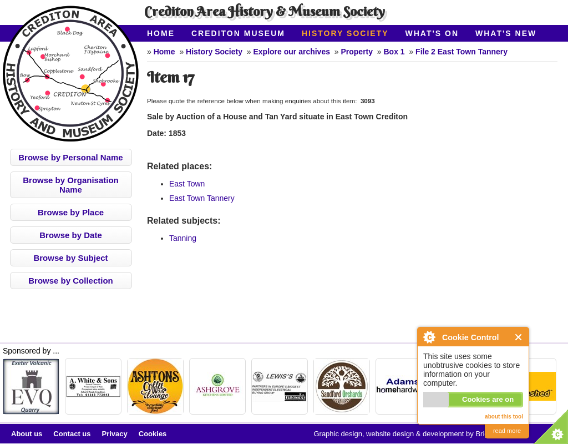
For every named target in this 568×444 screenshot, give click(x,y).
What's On (432, 33)
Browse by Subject (70, 258)
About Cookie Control (429, 336)
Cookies (153, 434)
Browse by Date (70, 235)
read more (507, 430)
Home (161, 33)
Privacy (115, 434)
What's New (505, 33)
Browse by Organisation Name (71, 184)
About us (26, 434)
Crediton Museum (238, 33)
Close (519, 337)
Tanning (182, 238)
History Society (345, 33)
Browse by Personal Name (70, 157)
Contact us (71, 434)
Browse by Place (71, 212)
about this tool (504, 416)
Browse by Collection (70, 280)
